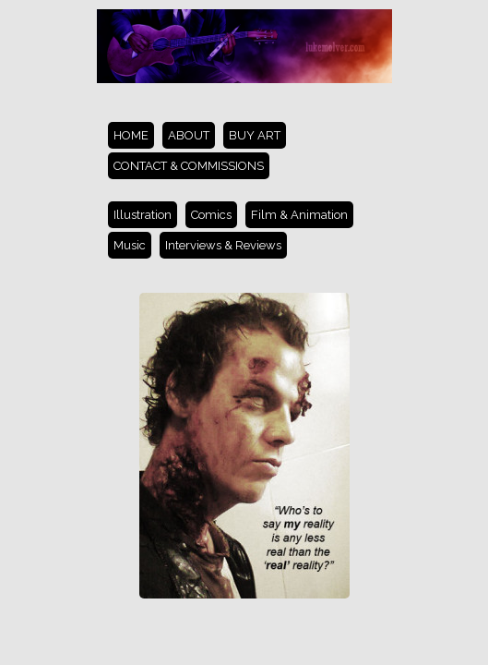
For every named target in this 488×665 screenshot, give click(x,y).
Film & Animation (299, 215)
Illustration (142, 215)
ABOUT (188, 135)
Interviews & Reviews (223, 245)
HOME (131, 135)
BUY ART (254, 135)
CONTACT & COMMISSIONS (188, 166)
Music (129, 245)
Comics (211, 215)
